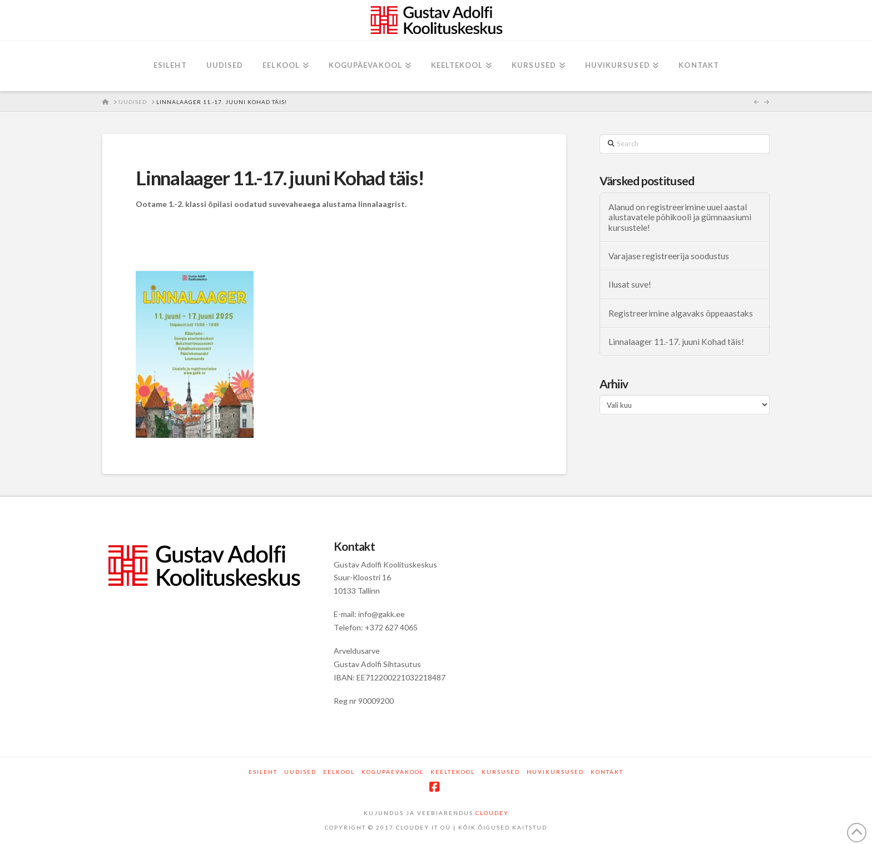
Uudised (300, 771)
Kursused (501, 771)
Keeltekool (452, 771)
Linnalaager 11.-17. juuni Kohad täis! (676, 342)
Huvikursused (555, 771)
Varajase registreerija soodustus (668, 256)
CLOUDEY (492, 813)
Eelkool (339, 771)
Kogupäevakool (392, 771)
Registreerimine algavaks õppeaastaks (680, 313)
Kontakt (607, 771)
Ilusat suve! (629, 284)
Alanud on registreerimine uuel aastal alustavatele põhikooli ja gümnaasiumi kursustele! (679, 217)
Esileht (263, 771)
